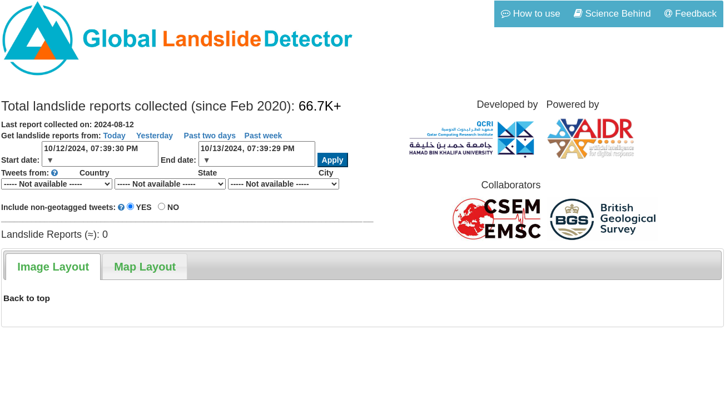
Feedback (690, 13)
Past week (263, 135)
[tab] (53, 266)
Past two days (209, 135)
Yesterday (153, 135)
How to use (530, 13)
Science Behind (612, 13)
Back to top (26, 298)
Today (114, 135)
